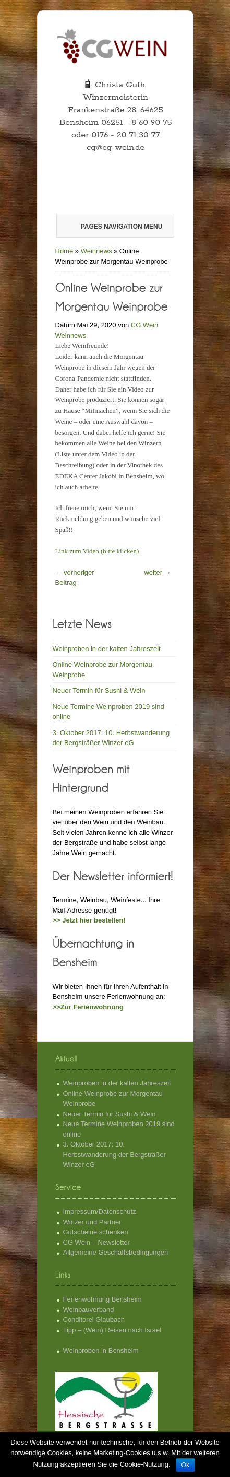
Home (64, 251)
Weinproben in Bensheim (101, 1350)
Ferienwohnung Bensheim (102, 1299)
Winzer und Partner (92, 1222)
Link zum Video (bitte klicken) (97, 551)
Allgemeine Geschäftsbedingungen (115, 1252)
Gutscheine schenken (95, 1232)
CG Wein (145, 325)
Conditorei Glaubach (94, 1320)
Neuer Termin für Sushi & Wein (99, 690)
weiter (157, 572)
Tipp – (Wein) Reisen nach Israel (112, 1330)
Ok (185, 1465)
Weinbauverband (88, 1310)
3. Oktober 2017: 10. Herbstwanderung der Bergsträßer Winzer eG (114, 1154)
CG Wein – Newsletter (96, 1242)
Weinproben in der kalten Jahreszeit (107, 649)
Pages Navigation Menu (115, 226)
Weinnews (96, 251)
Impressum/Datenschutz (99, 1211)
